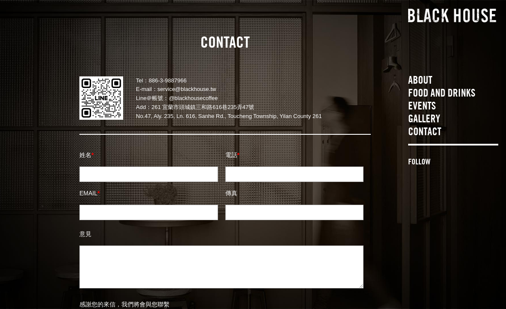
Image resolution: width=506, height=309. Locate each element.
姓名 (86, 154)
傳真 (231, 193)
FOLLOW (419, 163)
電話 (232, 154)
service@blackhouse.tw (187, 89)
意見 (85, 233)
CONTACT (424, 133)
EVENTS (422, 107)
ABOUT (420, 81)
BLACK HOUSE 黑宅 (452, 16)
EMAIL (89, 193)
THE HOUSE (456, 59)
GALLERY (424, 120)
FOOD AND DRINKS (442, 94)
